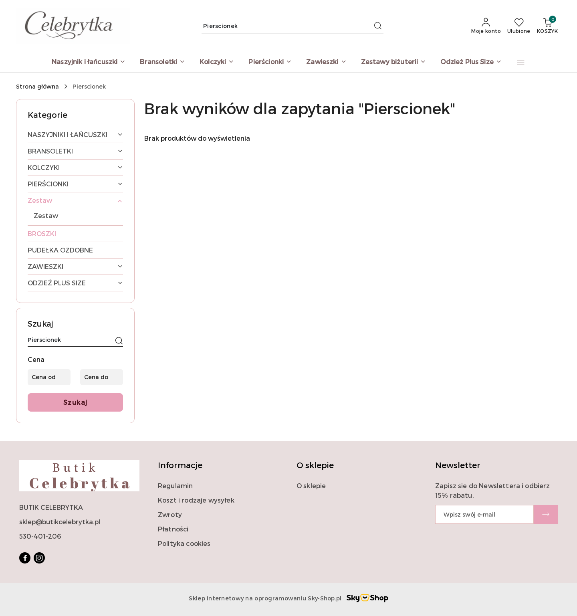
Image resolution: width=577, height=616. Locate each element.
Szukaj (75, 402)
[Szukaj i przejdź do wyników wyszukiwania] (377, 26)
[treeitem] (75, 135)
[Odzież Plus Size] (471, 62)
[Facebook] (24, 557)
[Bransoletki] (162, 62)
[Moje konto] (486, 26)
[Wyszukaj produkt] (292, 26)
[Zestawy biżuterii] (394, 62)
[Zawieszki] (326, 62)
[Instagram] (39, 557)
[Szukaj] (119, 341)
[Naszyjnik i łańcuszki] (88, 62)
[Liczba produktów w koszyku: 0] (547, 26)
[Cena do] (101, 377)
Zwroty (170, 514)
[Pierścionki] (270, 62)
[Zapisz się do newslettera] (484, 514)
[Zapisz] (546, 514)
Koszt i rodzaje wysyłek (196, 500)
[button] (521, 62)
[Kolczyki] (216, 62)
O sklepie (311, 485)
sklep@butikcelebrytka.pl (59, 521)
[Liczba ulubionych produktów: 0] (519, 26)
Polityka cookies (184, 543)
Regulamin (175, 485)
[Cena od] (49, 377)
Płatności (173, 529)
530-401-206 (40, 536)
